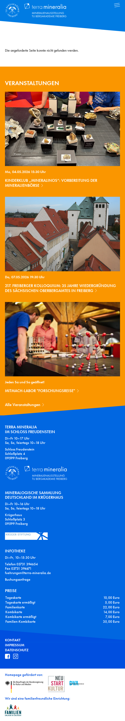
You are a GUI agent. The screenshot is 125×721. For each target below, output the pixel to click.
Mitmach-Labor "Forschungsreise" (40, 390)
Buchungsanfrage (17, 579)
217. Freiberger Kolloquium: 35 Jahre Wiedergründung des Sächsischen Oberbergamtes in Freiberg (60, 288)
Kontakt (12, 640)
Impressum (14, 645)
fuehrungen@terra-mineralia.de (28, 573)
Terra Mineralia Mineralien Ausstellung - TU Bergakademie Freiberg (39, 10)
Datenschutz (17, 650)
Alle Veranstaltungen (22, 404)
